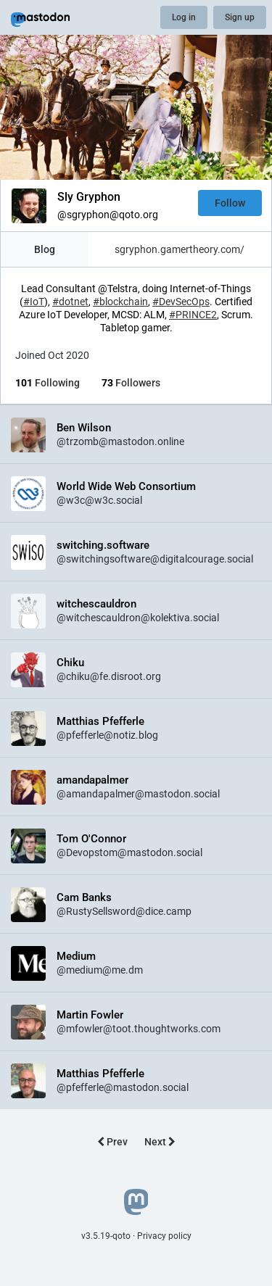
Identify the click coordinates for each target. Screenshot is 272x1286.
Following (47, 383)
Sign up (240, 17)
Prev (112, 1142)
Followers (131, 383)
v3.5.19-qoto (106, 1236)
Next (160, 1142)
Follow (230, 203)
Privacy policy (164, 1236)
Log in (184, 17)
